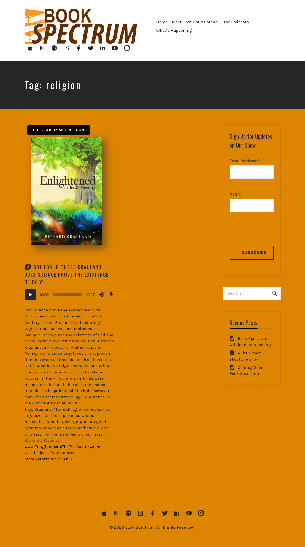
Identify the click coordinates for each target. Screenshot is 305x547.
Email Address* (244, 160)
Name (235, 194)
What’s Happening (174, 30)
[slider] (67, 294)
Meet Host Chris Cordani (195, 21)
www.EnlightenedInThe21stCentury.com (62, 446)
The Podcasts (236, 21)
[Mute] (102, 294)
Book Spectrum (140, 527)
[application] (70, 294)
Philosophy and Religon (58, 129)
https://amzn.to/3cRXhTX (49, 459)
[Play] (30, 294)
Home (162, 21)
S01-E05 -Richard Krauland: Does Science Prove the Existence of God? (67, 274)
